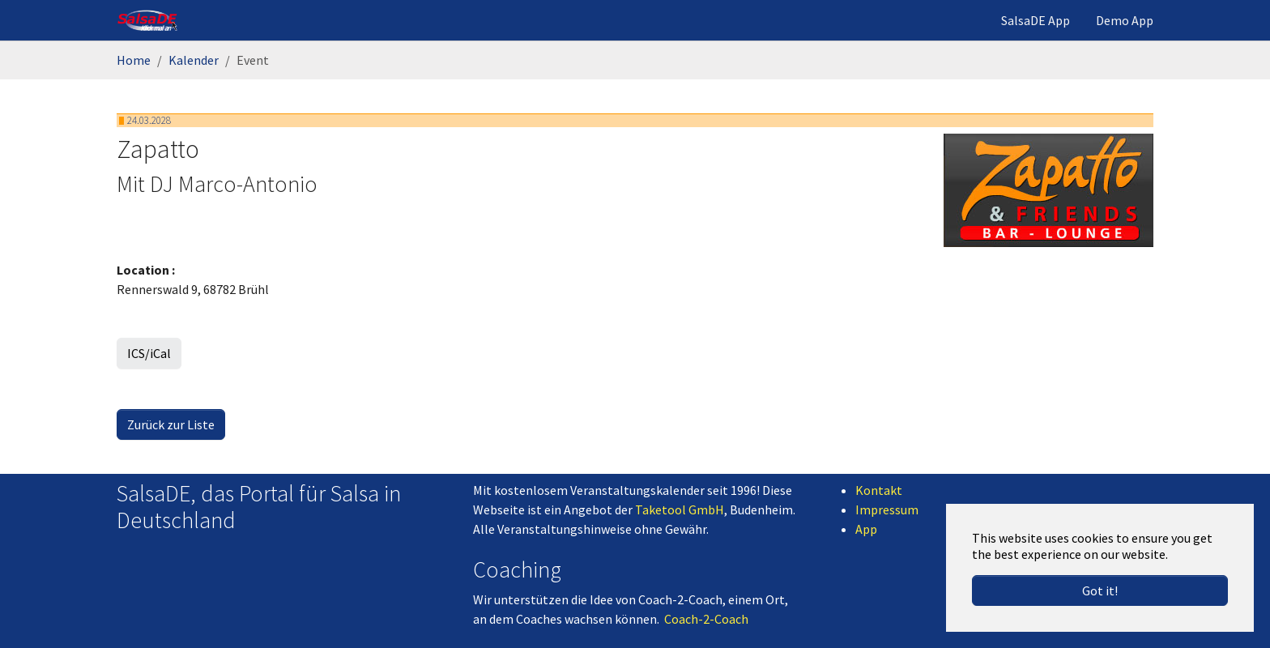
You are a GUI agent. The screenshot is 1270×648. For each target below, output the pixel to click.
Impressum (886, 509)
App (866, 529)
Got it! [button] (1100, 590)
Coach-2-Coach (706, 619)
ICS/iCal (149, 353)
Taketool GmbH (679, 509)
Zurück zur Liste (171, 424)
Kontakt (878, 490)
